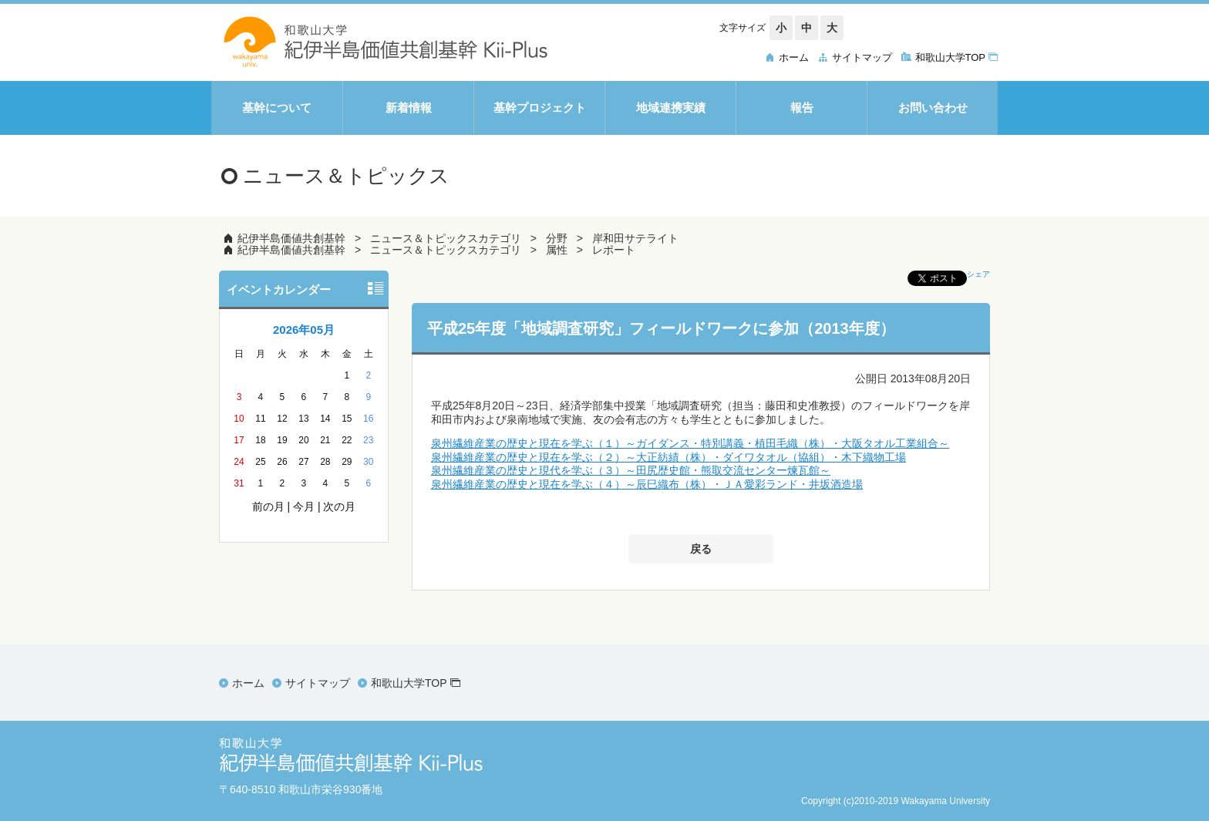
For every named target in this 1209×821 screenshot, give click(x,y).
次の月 (339, 506)
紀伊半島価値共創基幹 (291, 238)
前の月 (268, 506)
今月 (304, 506)
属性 (556, 250)
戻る (701, 549)
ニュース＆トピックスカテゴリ (445, 238)
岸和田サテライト (635, 238)
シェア (978, 274)
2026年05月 (304, 329)
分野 (556, 238)
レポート (613, 250)
